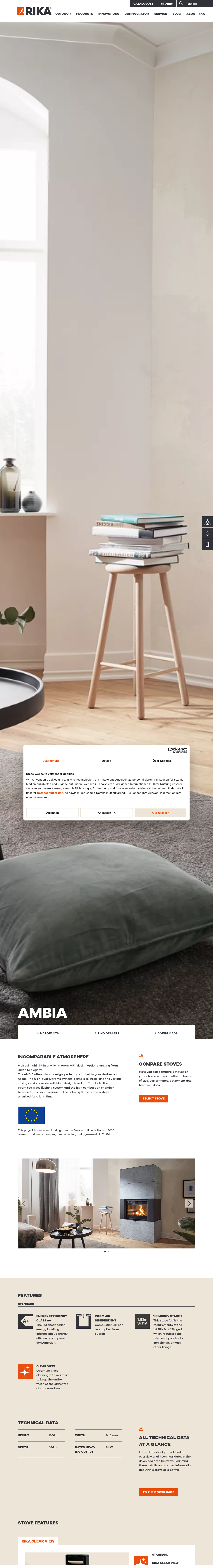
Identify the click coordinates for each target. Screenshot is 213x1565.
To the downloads (158, 1492)
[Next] (189, 1203)
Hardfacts (47, 1033)
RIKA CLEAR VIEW (38, 1541)
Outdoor (63, 14)
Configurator (137, 14)
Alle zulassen (160, 812)
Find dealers (106, 1033)
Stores (167, 4)
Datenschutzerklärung (52, 792)
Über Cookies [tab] (162, 760)
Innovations (108, 14)
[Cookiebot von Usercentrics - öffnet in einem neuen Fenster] (170, 750)
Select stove (154, 1099)
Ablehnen (52, 812)
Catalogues (143, 4)
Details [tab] (106, 760)
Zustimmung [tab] (51, 760)
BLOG (177, 14)
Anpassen (107, 812)
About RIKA (195, 14)
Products (84, 14)
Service (160, 14)
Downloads (166, 1033)
